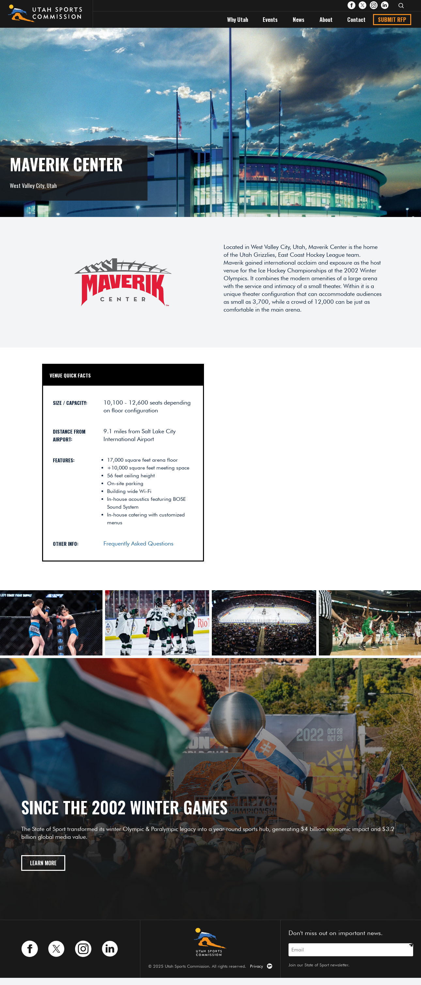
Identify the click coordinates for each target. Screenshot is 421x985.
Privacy (256, 966)
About (326, 19)
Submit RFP (392, 19)
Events (270, 19)
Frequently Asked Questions (138, 543)
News (298, 19)
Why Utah (237, 19)
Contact (356, 19)
